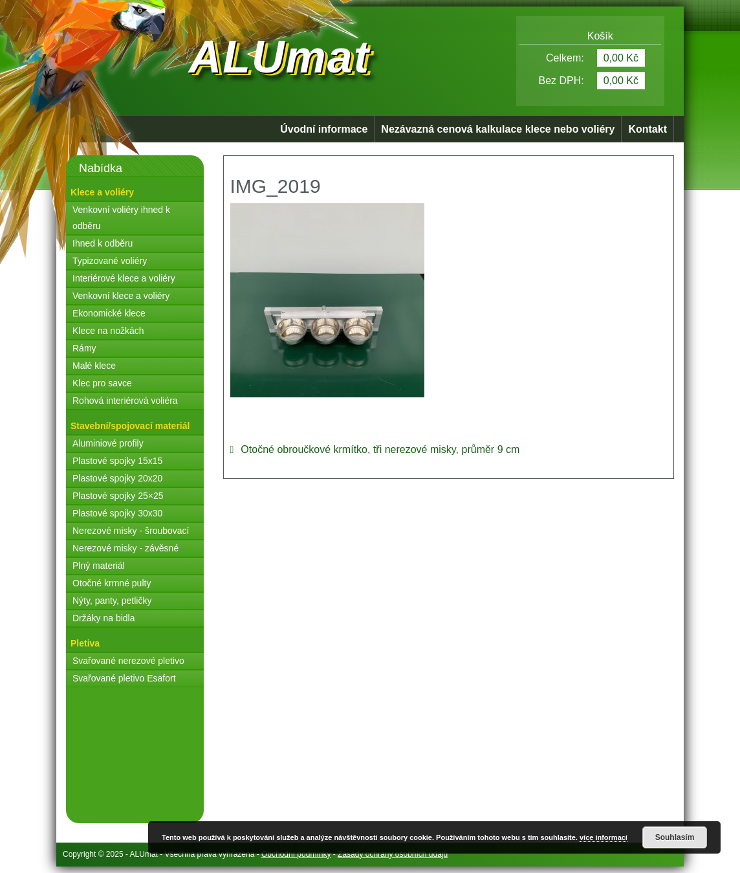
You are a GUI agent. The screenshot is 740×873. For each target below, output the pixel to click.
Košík (590, 35)
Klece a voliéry (102, 192)
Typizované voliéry (109, 261)
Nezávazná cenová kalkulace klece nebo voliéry (498, 129)
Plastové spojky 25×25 (117, 496)
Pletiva (85, 643)
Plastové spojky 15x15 (117, 461)
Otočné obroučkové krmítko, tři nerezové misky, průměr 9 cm (380, 449)
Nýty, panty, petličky (111, 600)
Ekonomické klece (109, 313)
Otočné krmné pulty (111, 583)
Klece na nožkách (108, 331)
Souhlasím (675, 837)
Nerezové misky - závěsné (125, 548)
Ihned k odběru (102, 243)
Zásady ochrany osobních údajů (393, 854)
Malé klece (94, 365)
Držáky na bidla (103, 618)
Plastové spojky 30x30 (117, 513)
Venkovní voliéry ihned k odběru (121, 217)
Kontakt (647, 129)
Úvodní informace (323, 129)
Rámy (84, 348)
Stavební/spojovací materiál (130, 426)
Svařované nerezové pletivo (128, 661)
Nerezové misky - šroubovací (131, 530)
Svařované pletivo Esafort (124, 678)
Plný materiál (98, 565)
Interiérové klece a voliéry (123, 278)
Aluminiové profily (108, 443)
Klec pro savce (102, 383)
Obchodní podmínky (296, 854)
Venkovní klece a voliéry (120, 296)
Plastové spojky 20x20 (117, 478)
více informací (603, 837)
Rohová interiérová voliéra (125, 400)
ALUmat (279, 57)
